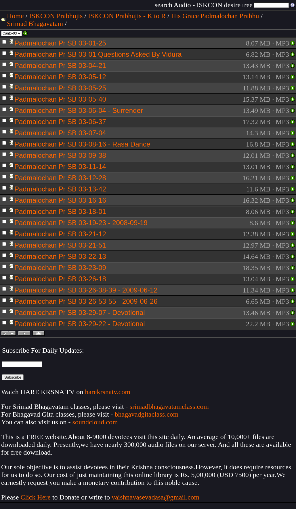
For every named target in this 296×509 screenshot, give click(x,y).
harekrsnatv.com (107, 392)
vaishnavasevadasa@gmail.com (156, 497)
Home (15, 16)
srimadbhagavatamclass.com (169, 406)
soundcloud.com (95, 422)
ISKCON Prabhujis (56, 16)
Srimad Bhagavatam (35, 23)
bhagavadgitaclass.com (147, 414)
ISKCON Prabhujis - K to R (127, 16)
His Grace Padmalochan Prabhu (215, 16)
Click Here (35, 497)
